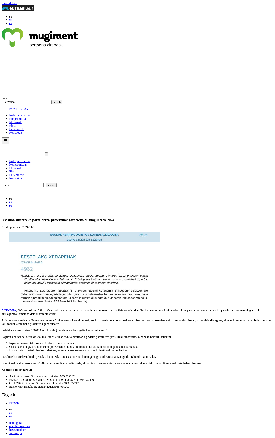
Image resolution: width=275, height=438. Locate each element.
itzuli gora (15, 422)
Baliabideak (16, 129)
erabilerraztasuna (19, 426)
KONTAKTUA (18, 108)
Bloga (12, 125)
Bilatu (5, 185)
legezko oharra (18, 429)
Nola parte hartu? (19, 115)
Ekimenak (15, 122)
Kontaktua (15, 132)
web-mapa (15, 433)
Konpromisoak (18, 118)
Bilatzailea (8, 102)
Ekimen (14, 402)
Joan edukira (9, 3)
